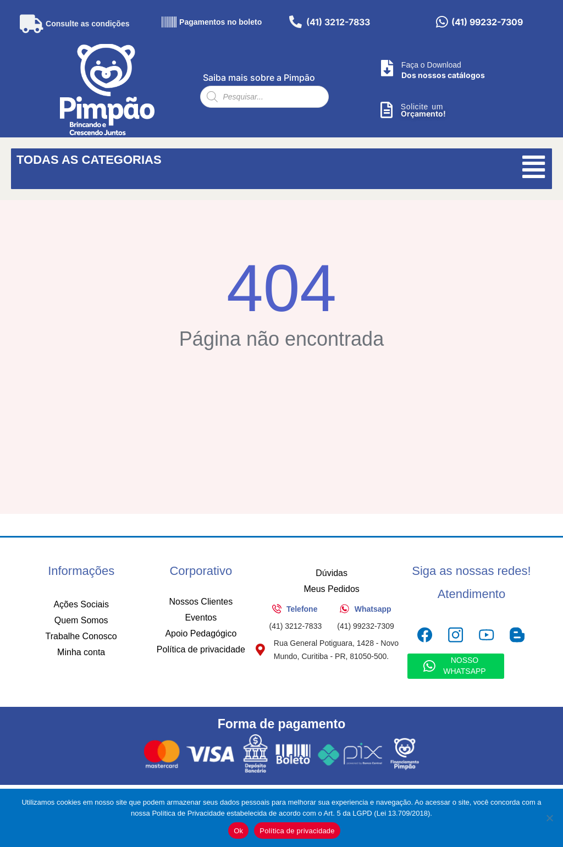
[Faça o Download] (387, 69)
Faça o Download (431, 65)
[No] (549, 817)
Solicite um (422, 107)
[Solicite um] (386, 111)
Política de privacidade (297, 831)
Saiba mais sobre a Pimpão (259, 78)
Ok (238, 831)
